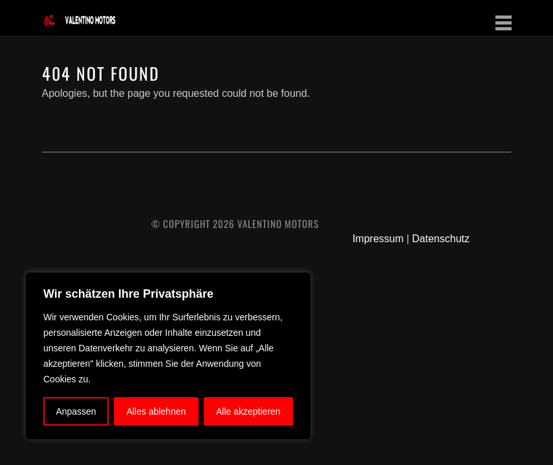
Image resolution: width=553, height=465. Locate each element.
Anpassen (76, 411)
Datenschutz (441, 238)
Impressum (378, 238)
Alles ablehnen (156, 411)
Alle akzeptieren (248, 411)
